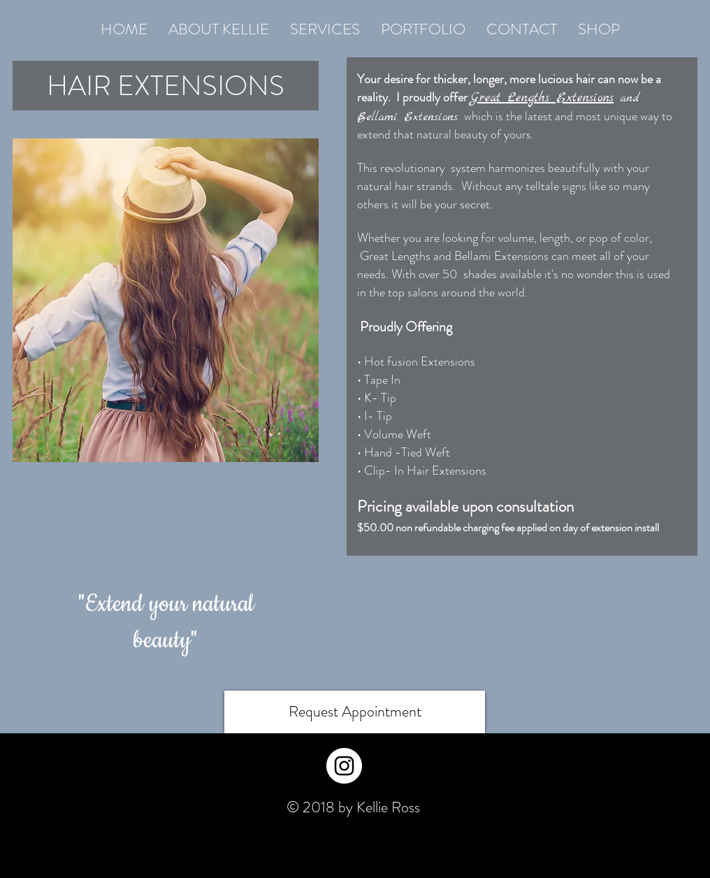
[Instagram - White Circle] (344, 766)
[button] (325, 29)
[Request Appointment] (354, 712)
